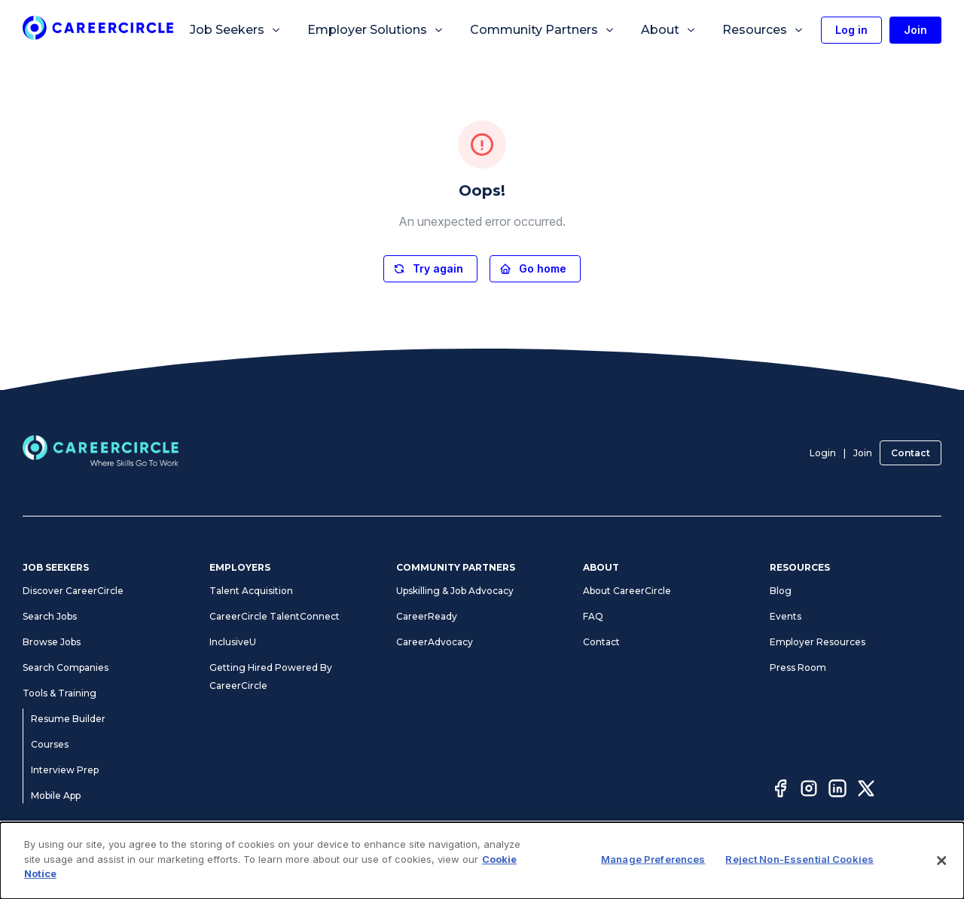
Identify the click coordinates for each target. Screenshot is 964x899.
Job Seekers (236, 30)
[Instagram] (808, 790)
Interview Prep (65, 770)
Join (862, 453)
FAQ (593, 616)
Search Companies (65, 667)
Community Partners (542, 30)
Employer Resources (817, 642)
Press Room (798, 667)
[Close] (941, 860)
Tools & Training (59, 693)
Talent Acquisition (251, 590)
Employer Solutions (375, 30)
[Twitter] (866, 790)
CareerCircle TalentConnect (274, 616)
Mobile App (56, 795)
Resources (763, 30)
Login (823, 453)
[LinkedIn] (837, 790)
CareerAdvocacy (434, 642)
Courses (50, 744)
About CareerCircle (627, 590)
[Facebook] (780, 790)
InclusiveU (232, 642)
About (669, 30)
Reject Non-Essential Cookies (799, 859)
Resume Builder (68, 718)
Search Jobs (50, 616)
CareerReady (426, 616)
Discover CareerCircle (73, 590)
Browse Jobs (52, 642)
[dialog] (482, 860)
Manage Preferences (653, 859)
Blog (781, 590)
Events (785, 616)
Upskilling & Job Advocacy (455, 590)
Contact (910, 453)
